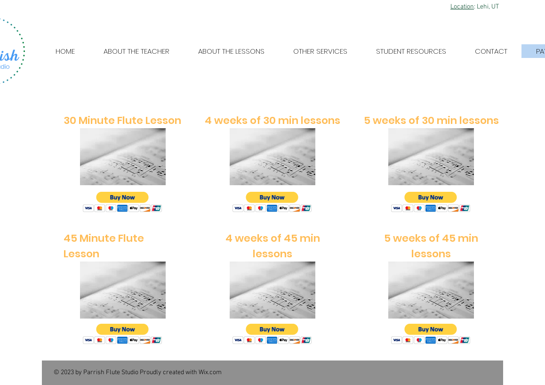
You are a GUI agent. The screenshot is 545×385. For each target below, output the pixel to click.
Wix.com (210, 373)
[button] (122, 202)
